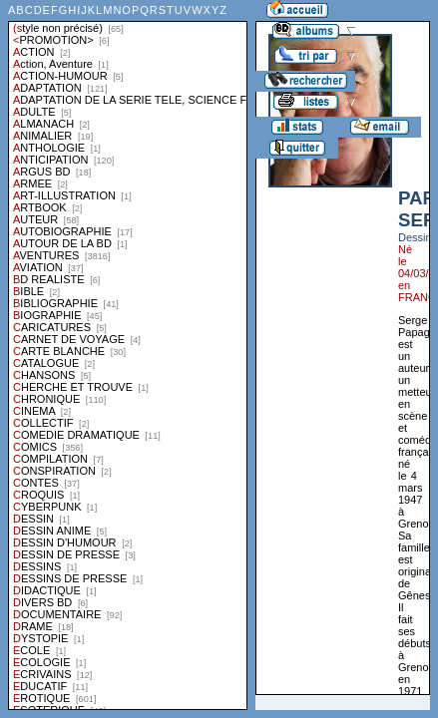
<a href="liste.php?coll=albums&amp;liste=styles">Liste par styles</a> (127, 355)
